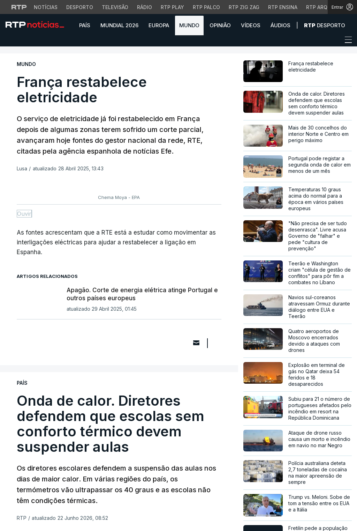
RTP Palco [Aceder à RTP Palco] (206, 7)
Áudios (280, 25)
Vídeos (250, 25)
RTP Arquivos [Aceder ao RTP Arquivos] (324, 7)
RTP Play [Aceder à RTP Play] (172, 7)
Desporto (324, 25)
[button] (10, 41)
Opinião (220, 25)
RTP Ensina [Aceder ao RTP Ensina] (282, 7)
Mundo (189, 25)
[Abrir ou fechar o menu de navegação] (346, 40)
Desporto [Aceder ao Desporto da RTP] (79, 7)
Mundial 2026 (119, 25)
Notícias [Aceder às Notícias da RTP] (46, 7)
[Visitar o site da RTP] (19, 7)
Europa (159, 25)
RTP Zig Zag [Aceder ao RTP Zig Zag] (244, 7)
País (84, 25)
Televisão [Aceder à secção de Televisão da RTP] (115, 7)
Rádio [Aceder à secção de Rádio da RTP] (144, 7)
